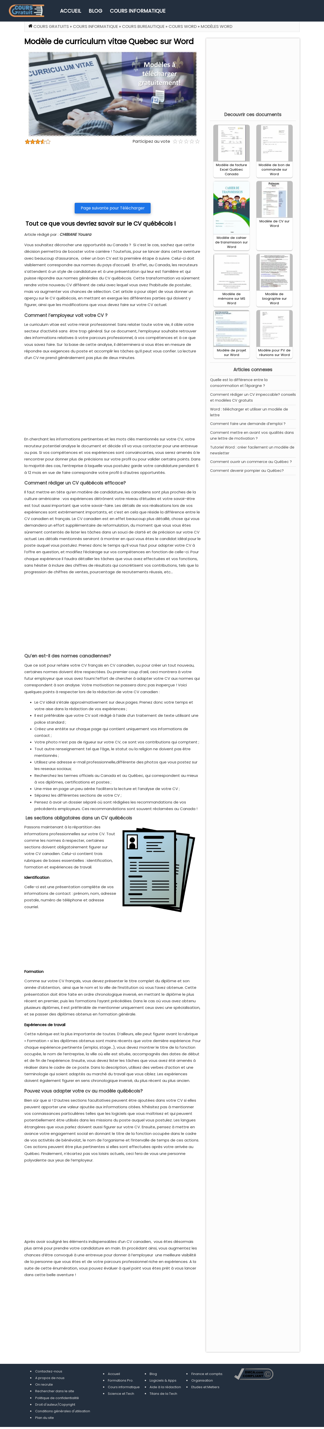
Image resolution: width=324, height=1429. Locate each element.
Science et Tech (121, 1393)
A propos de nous (50, 1378)
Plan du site (44, 1417)
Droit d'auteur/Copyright (55, 1404)
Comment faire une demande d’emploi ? (248, 423)
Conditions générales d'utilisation (62, 1411)
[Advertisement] (112, 173)
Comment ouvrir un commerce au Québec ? (251, 461)
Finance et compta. (207, 1373)
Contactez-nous (48, 1371)
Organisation (202, 1380)
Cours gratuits (51, 26)
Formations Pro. (120, 1380)
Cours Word (183, 26)
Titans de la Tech (163, 1393)
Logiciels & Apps (163, 1380)
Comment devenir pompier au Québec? (247, 470)
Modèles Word (216, 26)
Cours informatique (138, 10)
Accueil (70, 10)
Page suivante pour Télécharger (113, 208)
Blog (95, 10)
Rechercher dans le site (54, 1391)
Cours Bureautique (143, 26)
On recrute (44, 1384)
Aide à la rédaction (165, 1387)
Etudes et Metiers (205, 1387)
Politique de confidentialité (57, 1398)
